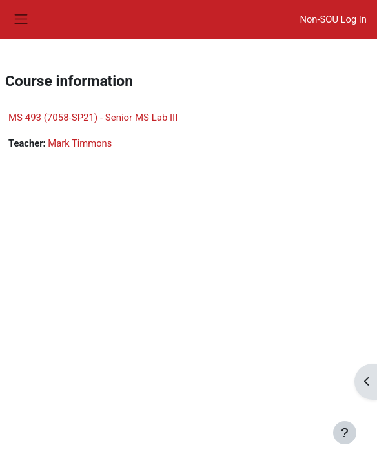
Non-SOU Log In (333, 19)
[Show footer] (344, 432)
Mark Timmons (80, 143)
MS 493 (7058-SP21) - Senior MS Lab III (93, 117)
